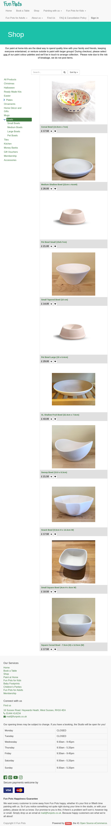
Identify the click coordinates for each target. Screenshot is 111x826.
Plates (9, 100)
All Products (10, 79)
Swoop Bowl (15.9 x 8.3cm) (54, 472)
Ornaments (9, 104)
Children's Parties (12, 687)
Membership (10, 156)
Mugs (7, 115)
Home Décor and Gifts (12, 109)
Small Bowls (13, 123)
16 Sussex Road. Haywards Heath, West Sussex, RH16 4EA (34, 710)
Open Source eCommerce (93, 823)
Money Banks (11, 148)
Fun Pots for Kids (12, 680)
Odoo (68, 823)
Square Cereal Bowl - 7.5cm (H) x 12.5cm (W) (62, 645)
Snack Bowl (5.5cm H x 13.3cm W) (57, 530)
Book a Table (10, 671)
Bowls (10, 119)
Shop (6, 674)
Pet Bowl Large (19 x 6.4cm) (54, 357)
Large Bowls (13, 131)
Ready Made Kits (13, 92)
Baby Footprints (11, 683)
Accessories (10, 160)
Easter (7, 96)
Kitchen (8, 143)
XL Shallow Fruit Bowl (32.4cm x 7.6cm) (60, 415)
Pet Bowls (12, 135)
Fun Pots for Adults (13, 690)
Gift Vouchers (11, 152)
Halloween (9, 88)
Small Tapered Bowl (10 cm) (54, 300)
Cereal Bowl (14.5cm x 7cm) (54, 127)
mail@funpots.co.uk (51, 813)
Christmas (9, 83)
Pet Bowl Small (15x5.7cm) (54, 242)
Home (6, 667)
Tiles (6, 139)
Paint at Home (10, 677)
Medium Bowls (14, 127)
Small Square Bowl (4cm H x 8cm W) (58, 587)
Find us (7, 705)
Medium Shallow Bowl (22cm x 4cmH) (59, 184)
